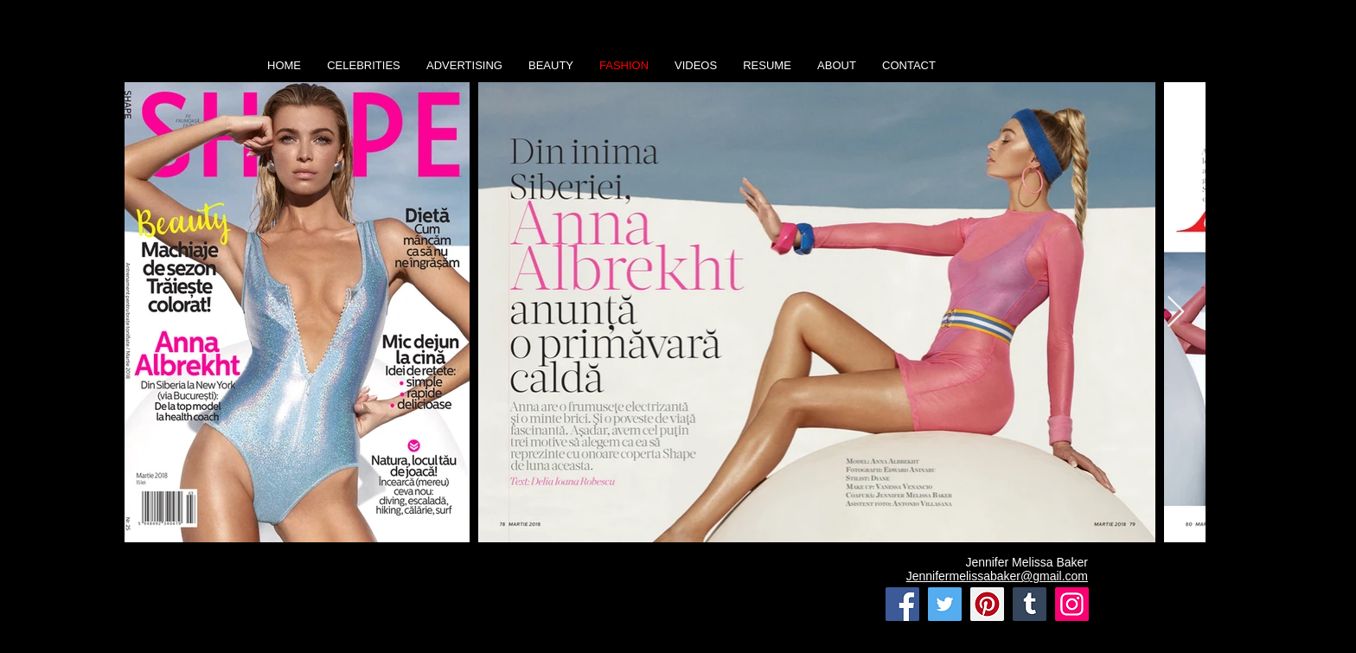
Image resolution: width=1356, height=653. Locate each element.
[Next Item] (1176, 313)
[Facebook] (902, 604)
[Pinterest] (987, 604)
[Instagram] (1072, 604)
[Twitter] (945, 604)
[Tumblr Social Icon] (1029, 604)
